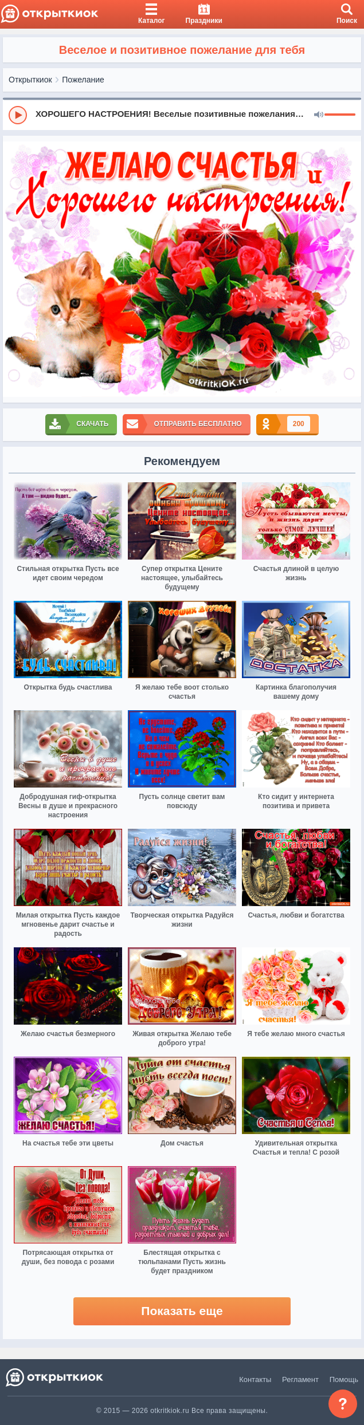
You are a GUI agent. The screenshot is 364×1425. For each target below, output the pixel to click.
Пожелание (83, 79)
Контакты (255, 1379)
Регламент (300, 1379)
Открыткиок (30, 79)
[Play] (18, 115)
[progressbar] (339, 115)
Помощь (344, 1379)
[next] (349, 269)
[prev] (14, 269)
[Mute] (318, 115)
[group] (182, 114)
